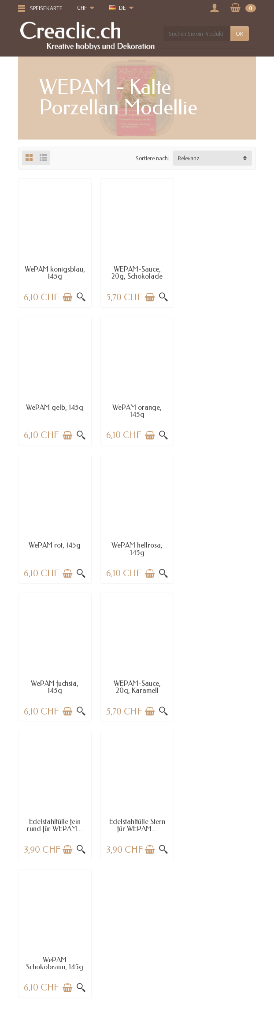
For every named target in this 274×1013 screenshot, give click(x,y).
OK (240, 34)
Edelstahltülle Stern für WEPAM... (55, 686)
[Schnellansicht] (81, 297)
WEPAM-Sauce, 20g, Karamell (136, 548)
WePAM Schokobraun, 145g (137, 686)
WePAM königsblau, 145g (55, 272)
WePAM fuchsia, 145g (54, 548)
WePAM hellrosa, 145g (219, 410)
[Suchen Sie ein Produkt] (196, 33)
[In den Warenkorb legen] (67, 297)
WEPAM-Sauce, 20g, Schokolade (137, 272)
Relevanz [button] (189, 158)
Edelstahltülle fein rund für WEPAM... (219, 548)
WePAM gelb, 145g (219, 269)
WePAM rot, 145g (137, 407)
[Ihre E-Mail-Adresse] (117, 986)
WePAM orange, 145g (54, 410)
